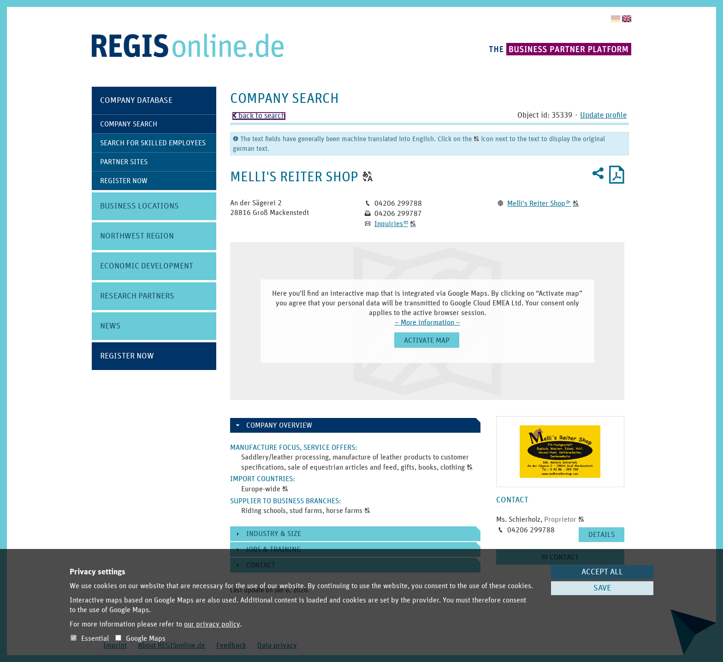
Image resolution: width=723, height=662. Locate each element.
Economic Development (146, 266)
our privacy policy (212, 624)
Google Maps (140, 638)
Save (602, 588)
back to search (258, 116)
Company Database (136, 100)
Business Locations (139, 206)
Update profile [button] (603, 115)
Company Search (128, 124)
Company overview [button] (279, 425)
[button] (367, 177)
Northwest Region (137, 236)
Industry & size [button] (273, 533)
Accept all (602, 572)
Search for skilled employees (153, 143)
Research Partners (137, 296)
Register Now (124, 181)
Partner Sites (124, 162)
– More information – (427, 322)
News (110, 326)
